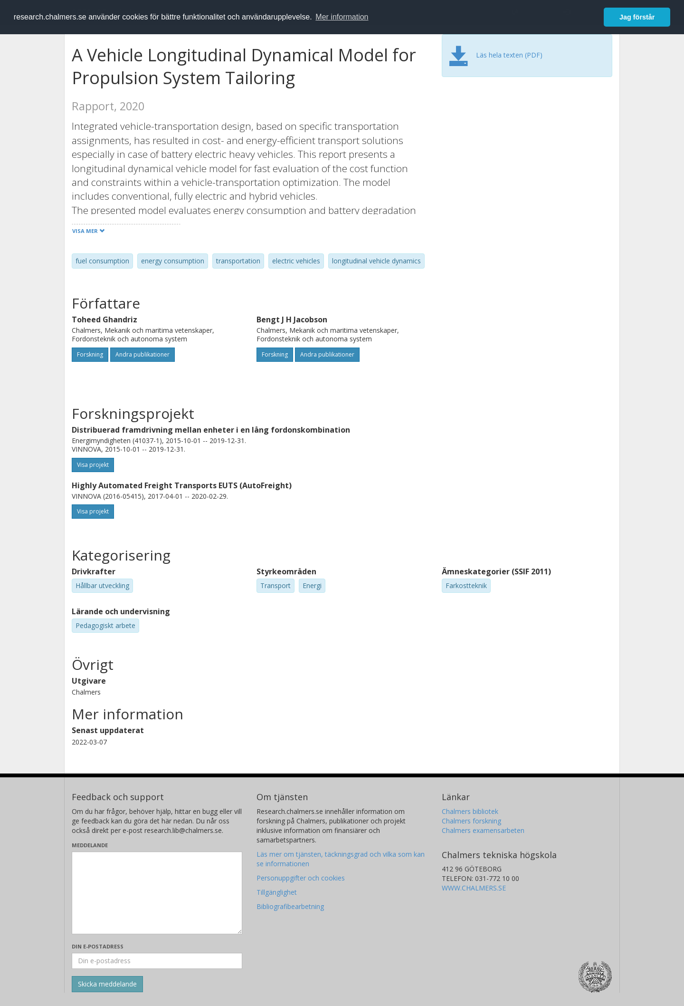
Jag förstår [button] (637, 17)
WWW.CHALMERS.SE (474, 887)
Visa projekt (93, 465)
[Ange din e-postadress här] (157, 961)
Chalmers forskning (471, 820)
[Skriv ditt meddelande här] (157, 892)
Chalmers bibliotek (470, 811)
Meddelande (90, 845)
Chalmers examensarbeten (483, 830)
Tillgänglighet (276, 892)
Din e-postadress (98, 946)
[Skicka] (107, 984)
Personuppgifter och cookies (300, 877)
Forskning (90, 354)
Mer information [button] (341, 17)
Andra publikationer (142, 354)
